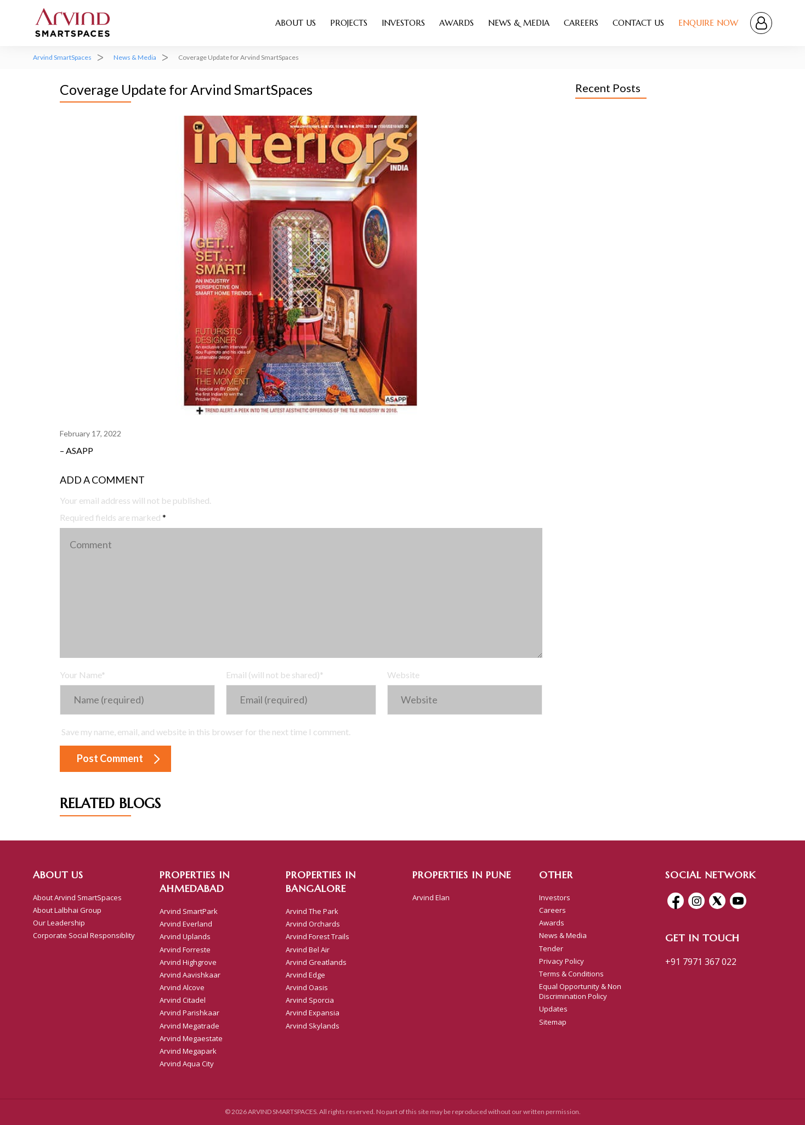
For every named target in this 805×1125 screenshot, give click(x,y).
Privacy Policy (561, 961)
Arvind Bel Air (308, 949)
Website (403, 674)
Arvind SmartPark (189, 911)
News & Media (518, 23)
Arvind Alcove (182, 987)
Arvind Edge (305, 975)
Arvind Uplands (185, 936)
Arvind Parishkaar (189, 1013)
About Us (295, 23)
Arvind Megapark (188, 1051)
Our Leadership (59, 923)
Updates (553, 1009)
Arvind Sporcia (310, 1000)
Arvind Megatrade (189, 1026)
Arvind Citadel (183, 1000)
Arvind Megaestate (191, 1038)
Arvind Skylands (312, 1026)
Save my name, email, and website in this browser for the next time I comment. (205, 731)
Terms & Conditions (571, 974)
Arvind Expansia (312, 1013)
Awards (456, 23)
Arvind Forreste (185, 949)
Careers (581, 23)
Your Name (82, 674)
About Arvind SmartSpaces (77, 897)
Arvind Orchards (313, 924)
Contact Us (638, 23)
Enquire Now (708, 23)
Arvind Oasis (307, 987)
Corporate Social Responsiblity (84, 935)
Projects (348, 23)
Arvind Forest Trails (317, 936)
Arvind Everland (186, 924)
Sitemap (552, 1022)
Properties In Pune (461, 874)
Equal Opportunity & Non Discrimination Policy (580, 991)
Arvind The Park (312, 911)
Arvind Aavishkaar (190, 975)
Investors (403, 23)
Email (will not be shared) (275, 674)
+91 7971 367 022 (700, 962)
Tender (551, 948)
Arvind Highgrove (188, 962)
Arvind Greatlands (316, 962)
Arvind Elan (431, 897)
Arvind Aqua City (187, 1064)
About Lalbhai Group (67, 910)
